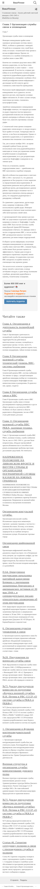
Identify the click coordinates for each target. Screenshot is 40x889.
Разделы (23, 880)
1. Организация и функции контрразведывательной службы (18, 732)
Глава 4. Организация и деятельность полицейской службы (18, 327)
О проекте (14, 880)
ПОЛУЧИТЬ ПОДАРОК (15, 301)
